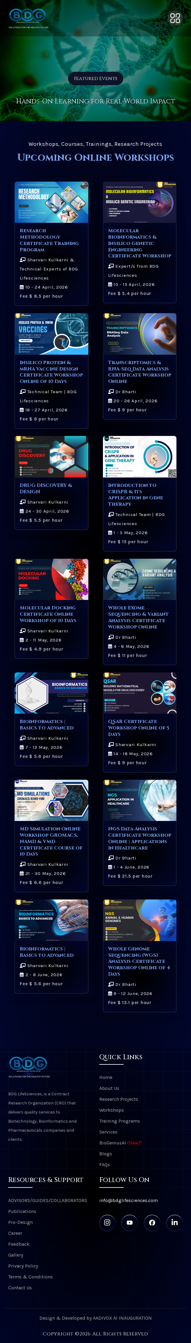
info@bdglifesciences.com (128, 1200)
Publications (22, 1211)
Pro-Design (20, 1222)
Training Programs (119, 1121)
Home (105, 1077)
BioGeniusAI (120, 1143)
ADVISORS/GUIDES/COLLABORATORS (47, 1200)
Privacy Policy (23, 1266)
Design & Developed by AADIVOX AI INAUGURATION (95, 1318)
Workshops (111, 1110)
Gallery (15, 1255)
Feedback (18, 1244)
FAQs (104, 1164)
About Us (109, 1088)
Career (15, 1233)
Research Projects (118, 1099)
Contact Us (20, 1288)
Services (108, 1132)
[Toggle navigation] (175, 18)
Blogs (105, 1154)
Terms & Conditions (30, 1277)
